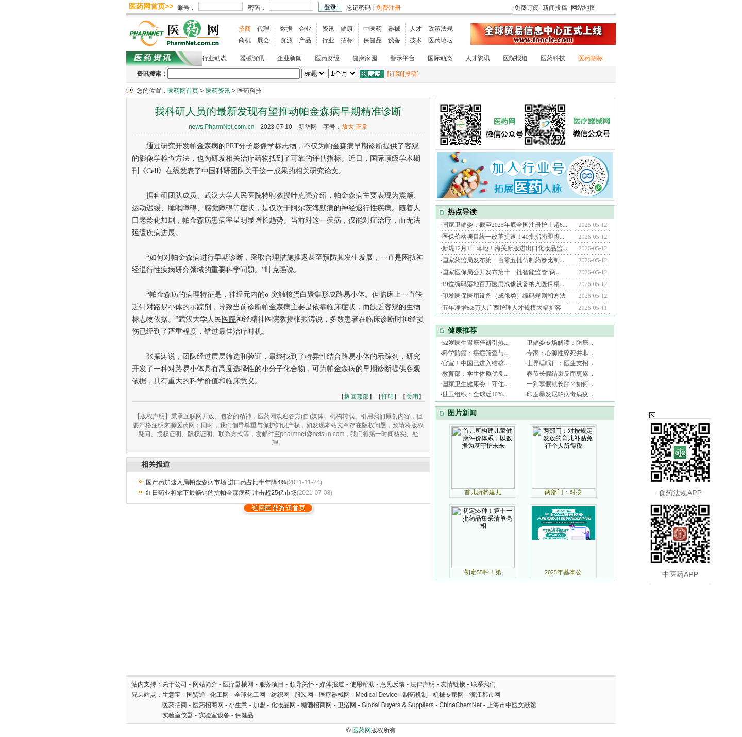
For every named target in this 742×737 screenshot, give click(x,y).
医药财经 (327, 58)
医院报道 (515, 58)
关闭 (412, 396)
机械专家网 (448, 694)
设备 (394, 40)
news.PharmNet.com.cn (221, 126)
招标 (347, 40)
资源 (286, 40)
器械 (394, 28)
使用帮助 (362, 684)
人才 (416, 28)
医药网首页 (182, 90)
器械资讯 (252, 58)
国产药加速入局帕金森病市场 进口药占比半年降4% (216, 482)
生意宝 (171, 694)
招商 (245, 28)
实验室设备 (214, 715)
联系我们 (483, 684)
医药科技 (553, 58)
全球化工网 (249, 694)
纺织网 (280, 694)
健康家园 (364, 58)
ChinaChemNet (460, 705)
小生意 (238, 705)
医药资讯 (218, 90)
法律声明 (422, 684)
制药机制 (415, 694)
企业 (305, 28)
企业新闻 (289, 58)
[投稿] (411, 73)
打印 (387, 396)
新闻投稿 (555, 7)
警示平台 (402, 58)
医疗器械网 (238, 684)
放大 (348, 126)
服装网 (304, 694)
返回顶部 (356, 396)
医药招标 (590, 58)
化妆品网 (283, 705)
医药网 (361, 730)
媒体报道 (331, 684)
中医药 (372, 28)
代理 (263, 28)
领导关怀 (302, 684)
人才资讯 (477, 58)
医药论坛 (440, 40)
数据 (286, 28)
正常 (362, 126)
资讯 (328, 28)
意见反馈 (392, 684)
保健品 (372, 40)
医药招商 (174, 705)
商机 (245, 40)
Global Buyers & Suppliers (398, 705)
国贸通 (196, 694)
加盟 (260, 705)
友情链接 (453, 684)
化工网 (219, 694)
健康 (347, 28)
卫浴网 (348, 705)
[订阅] (395, 73)
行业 (328, 40)
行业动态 (214, 58)
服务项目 (271, 684)
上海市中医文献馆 (511, 705)
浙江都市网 (484, 694)
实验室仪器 (177, 715)
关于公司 (174, 684)
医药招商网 (208, 705)
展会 (263, 40)
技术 (416, 40)
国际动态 (440, 58)
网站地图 (583, 7)
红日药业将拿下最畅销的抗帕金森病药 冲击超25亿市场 (221, 492)
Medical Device (376, 694)
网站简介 (205, 684)
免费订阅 (526, 7)
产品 (305, 40)
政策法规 (440, 28)
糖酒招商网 (316, 705)
